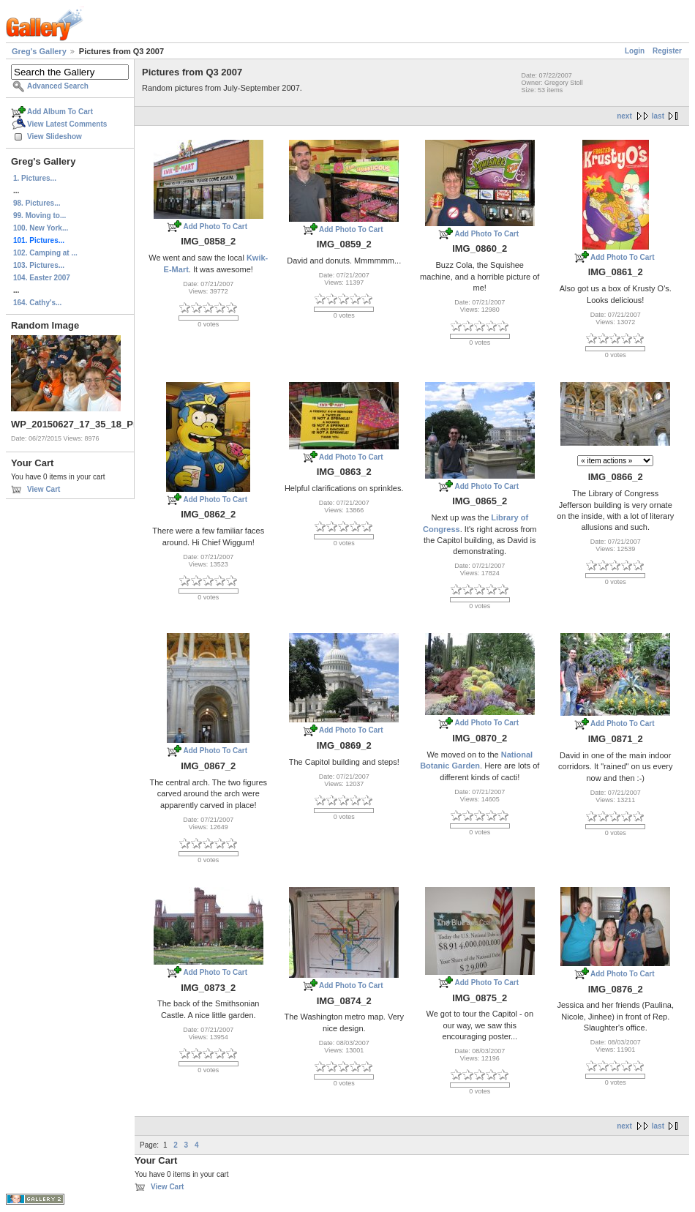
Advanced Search (58, 86)
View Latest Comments (67, 124)
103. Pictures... (38, 265)
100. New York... (40, 228)
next (624, 116)
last (658, 116)
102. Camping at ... (45, 253)
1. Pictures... (34, 178)
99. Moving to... (39, 216)
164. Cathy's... (37, 303)
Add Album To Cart (60, 112)
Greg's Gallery (39, 51)
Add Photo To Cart (215, 226)
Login (635, 51)
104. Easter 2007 (41, 278)
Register (667, 51)
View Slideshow (54, 136)
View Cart (43, 489)
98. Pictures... (36, 203)
